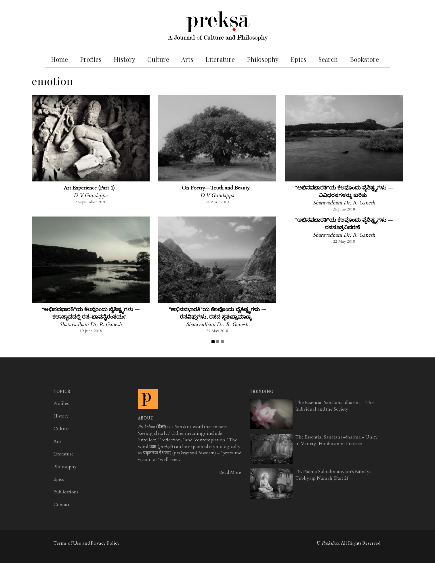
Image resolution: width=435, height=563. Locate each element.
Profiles (91, 59)
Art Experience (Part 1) (89, 188)
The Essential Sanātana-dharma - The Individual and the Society (334, 405)
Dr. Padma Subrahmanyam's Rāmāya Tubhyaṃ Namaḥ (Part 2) (333, 474)
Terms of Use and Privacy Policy (87, 543)
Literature (220, 59)
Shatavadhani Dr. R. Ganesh (344, 202)
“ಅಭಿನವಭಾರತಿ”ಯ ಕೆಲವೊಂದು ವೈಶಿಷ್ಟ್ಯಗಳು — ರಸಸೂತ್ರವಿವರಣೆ (344, 224)
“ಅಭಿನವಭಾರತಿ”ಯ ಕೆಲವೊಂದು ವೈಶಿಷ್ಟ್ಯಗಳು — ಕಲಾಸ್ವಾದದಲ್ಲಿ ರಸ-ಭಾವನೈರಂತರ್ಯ (91, 313)
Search (328, 59)
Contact (62, 504)
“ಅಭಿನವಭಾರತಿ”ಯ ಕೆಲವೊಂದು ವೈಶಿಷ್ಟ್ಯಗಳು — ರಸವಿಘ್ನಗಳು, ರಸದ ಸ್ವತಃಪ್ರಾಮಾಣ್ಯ (217, 313)
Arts (187, 59)
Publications (66, 492)
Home (59, 59)
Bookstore (364, 59)
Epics (298, 59)
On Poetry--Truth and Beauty (216, 188)
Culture (158, 59)
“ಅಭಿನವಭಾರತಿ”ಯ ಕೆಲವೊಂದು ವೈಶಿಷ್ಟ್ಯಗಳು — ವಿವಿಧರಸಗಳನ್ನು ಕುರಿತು (344, 191)
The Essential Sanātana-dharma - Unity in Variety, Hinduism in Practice (336, 440)
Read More (230, 472)
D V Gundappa (91, 195)
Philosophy (262, 59)
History (124, 59)
